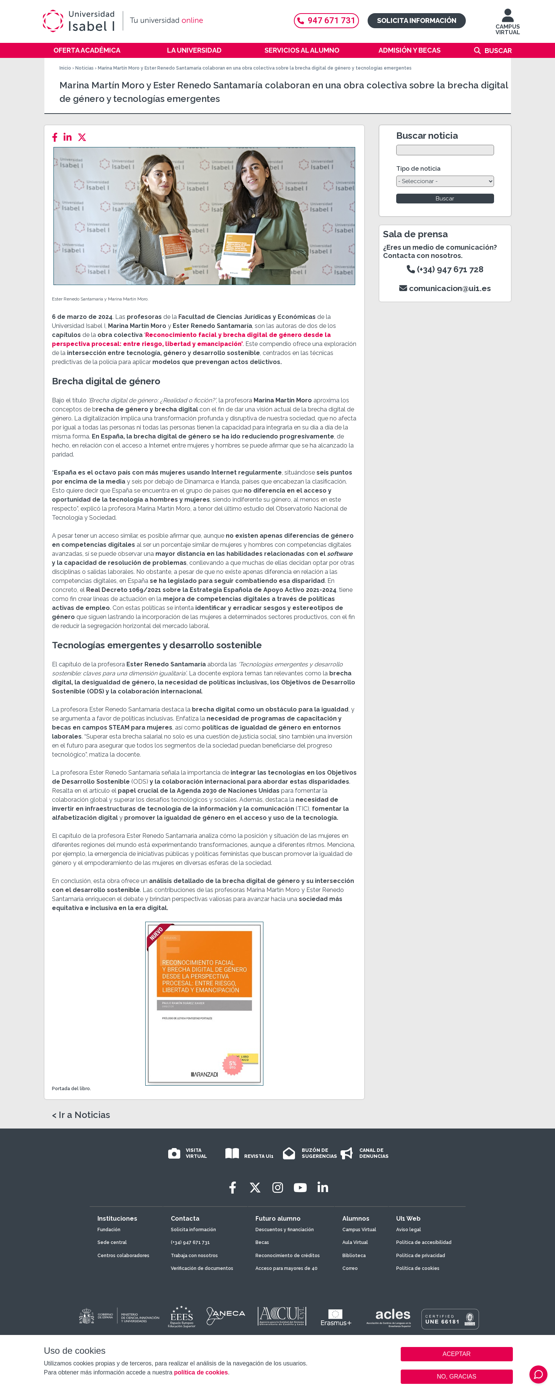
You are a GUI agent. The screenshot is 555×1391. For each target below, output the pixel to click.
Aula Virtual (355, 1242)
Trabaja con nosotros (194, 1255)
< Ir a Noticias (81, 1114)
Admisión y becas (410, 50)
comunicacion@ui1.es (445, 288)
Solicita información (416, 20)
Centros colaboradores (123, 1255)
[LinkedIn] (70, 137)
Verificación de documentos (202, 1268)
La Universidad (194, 50)
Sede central (112, 1242)
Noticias (84, 68)
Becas (262, 1242)
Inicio (65, 68)
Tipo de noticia (418, 168)
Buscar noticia (427, 135)
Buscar (498, 51)
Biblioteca (354, 1255)
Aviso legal (408, 1229)
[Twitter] (84, 137)
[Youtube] (300, 1188)
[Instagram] (277, 1188)
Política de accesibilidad (424, 1242)
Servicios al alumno (302, 50)
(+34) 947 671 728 (445, 269)
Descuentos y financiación (284, 1229)
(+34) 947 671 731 (190, 1242)
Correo (350, 1268)
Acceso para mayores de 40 (286, 1268)
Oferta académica (86, 50)
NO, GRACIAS (456, 1376)
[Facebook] (57, 137)
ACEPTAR (456, 1354)
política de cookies (201, 1372)
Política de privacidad (420, 1255)
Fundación (108, 1229)
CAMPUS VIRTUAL (508, 25)
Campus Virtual (359, 1229)
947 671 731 (326, 20)
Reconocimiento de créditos (287, 1255)
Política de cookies (417, 1268)
